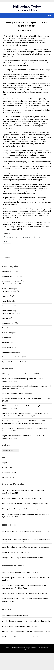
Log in (4, 462)
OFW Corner (7, 333)
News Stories (7, 328)
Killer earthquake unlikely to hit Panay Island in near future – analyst (25, 578)
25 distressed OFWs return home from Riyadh (20, 637)
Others (5, 337)
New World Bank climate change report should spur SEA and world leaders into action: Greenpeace (26, 540)
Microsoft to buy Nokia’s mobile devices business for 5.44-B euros (25, 532)
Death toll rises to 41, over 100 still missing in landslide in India (26, 621)
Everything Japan (10, 313)
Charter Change (9, 291)
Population (7, 301)
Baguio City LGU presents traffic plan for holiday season (24, 436)
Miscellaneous (7, 323)
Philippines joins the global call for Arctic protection (22, 557)
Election (6, 296)
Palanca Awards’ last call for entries (16, 552)
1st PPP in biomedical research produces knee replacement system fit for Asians (25, 515)
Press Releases (8, 347)
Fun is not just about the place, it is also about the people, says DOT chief (25, 599)
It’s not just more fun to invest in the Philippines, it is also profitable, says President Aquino (24, 586)
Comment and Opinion (11, 281)
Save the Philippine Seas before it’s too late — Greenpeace (25, 547)
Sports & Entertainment (11, 362)
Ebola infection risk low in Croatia (15, 616)
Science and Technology (12, 357)
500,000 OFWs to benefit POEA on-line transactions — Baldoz (26, 631)
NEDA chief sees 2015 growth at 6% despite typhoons (23, 406)
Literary (5, 318)
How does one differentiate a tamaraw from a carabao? (24, 593)
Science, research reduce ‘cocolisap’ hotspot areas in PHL (25, 503)
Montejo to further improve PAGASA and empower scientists (26, 509)
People (5, 342)
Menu (49, 16)
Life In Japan (7, 311)
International (7, 306)
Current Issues (8, 289)
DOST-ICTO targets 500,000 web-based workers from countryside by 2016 (23, 491)
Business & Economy (10, 276)
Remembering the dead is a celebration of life (20, 572)
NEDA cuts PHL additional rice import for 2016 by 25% (22, 379)
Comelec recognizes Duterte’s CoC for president (21, 398)
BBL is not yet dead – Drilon (13, 393)
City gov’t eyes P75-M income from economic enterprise (24, 428)
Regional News (8, 352)
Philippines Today (27, 6)
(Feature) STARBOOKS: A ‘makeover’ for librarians (21, 498)
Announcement (8, 271)
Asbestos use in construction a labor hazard (19, 626)
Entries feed (7, 467)
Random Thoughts (10, 284)
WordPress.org (8, 477)
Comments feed (9, 472)
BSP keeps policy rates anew (13, 374)
